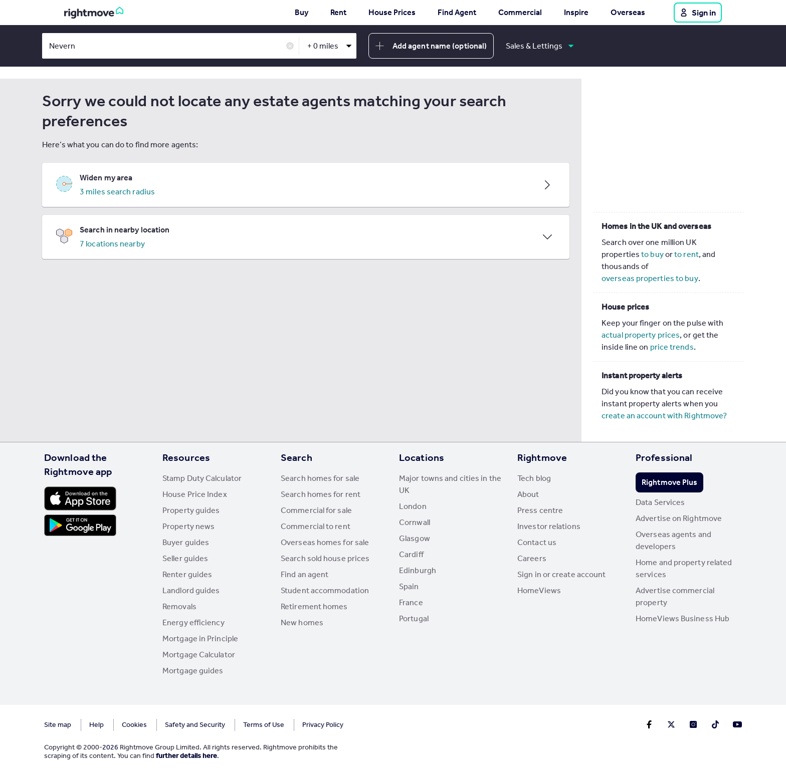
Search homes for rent (320, 494)
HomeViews (539, 590)
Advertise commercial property (675, 596)
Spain (409, 586)
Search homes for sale (320, 478)
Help (96, 724)
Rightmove (542, 457)
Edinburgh (417, 570)
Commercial (520, 12)
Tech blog (534, 478)
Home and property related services (684, 568)
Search (296, 457)
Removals (179, 606)
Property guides (191, 510)
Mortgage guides (193, 670)
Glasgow (414, 538)
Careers (531, 558)
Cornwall (414, 522)
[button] (305, 185)
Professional (664, 457)
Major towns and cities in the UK (450, 484)
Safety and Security (195, 724)
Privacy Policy (322, 724)
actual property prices (641, 335)
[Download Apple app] (80, 498)
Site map (57, 724)
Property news (188, 526)
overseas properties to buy (650, 278)
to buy (652, 254)
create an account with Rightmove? (664, 415)
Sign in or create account (561, 574)
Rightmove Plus (669, 482)
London (413, 506)
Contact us (536, 542)
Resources (186, 457)
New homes (302, 622)
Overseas (628, 12)
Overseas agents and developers (673, 540)
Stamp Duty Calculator (202, 478)
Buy (301, 12)
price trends (672, 347)
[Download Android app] (80, 526)
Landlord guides (191, 590)
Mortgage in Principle (200, 638)
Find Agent (457, 12)
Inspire (576, 12)
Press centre (540, 510)
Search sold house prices (325, 558)
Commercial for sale (316, 510)
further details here (186, 755)
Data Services (660, 502)
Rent (338, 12)
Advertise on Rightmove (679, 518)
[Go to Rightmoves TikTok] (715, 724)
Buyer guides (185, 542)
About (528, 494)
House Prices (392, 12)
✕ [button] (290, 46)
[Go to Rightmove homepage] (93, 12)
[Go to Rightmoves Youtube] (737, 724)
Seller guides (185, 558)
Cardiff (411, 554)
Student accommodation (325, 590)
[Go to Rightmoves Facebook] (649, 724)
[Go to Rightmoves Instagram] (693, 724)
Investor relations (548, 526)
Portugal (414, 618)
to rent (686, 254)
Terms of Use (263, 724)
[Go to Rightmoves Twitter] (671, 724)
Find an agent (304, 574)
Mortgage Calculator (198, 654)
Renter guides (187, 574)
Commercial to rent (315, 526)
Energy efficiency (193, 622)
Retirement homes (314, 606)
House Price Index (194, 494)
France (411, 602)
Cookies (134, 724)
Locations (421, 457)
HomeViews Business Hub (682, 618)
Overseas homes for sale (325, 542)
